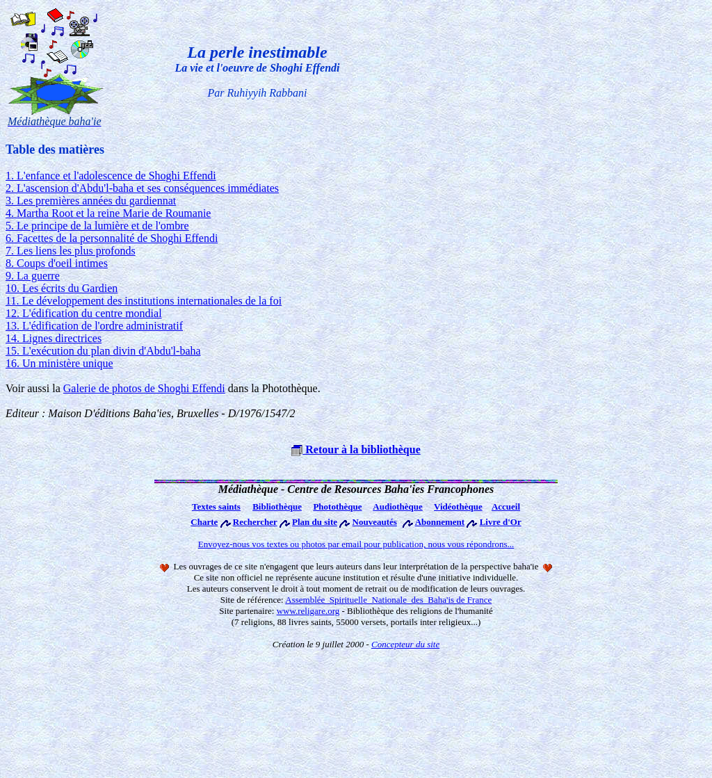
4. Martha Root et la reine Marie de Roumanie (108, 213)
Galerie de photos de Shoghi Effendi (144, 388)
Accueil (506, 506)
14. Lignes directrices (54, 338)
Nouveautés (375, 522)
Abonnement (440, 522)
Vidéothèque (458, 506)
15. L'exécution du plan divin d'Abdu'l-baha (103, 351)
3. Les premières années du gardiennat (91, 200)
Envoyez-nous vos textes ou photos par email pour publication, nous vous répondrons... (356, 544)
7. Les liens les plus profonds (71, 251)
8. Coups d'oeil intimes (57, 263)
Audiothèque (398, 506)
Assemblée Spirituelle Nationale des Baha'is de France (388, 599)
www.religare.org (308, 611)
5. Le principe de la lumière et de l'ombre (97, 226)
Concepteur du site (405, 644)
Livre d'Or (500, 522)
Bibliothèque (277, 506)
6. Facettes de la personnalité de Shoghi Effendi (112, 238)
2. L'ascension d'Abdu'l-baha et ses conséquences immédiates (142, 188)
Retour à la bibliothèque (356, 449)
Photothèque (337, 506)
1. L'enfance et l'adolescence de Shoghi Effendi (111, 175)
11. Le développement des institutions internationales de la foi (144, 301)
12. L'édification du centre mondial (84, 313)
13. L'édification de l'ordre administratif (94, 326)
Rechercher (255, 522)
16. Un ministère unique (59, 363)
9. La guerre (33, 276)
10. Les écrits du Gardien (62, 288)
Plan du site (314, 522)
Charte (204, 522)
